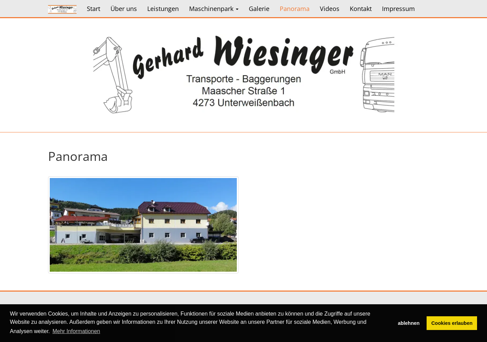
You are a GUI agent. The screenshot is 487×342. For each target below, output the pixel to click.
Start (93, 8)
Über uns (124, 8)
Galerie (259, 8)
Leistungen (163, 8)
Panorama (295, 8)
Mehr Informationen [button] (76, 331)
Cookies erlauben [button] (452, 323)
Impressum (398, 8)
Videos (329, 8)
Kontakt (361, 8)
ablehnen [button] (408, 323)
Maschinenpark (214, 8)
